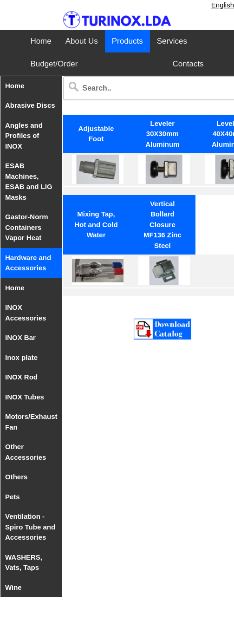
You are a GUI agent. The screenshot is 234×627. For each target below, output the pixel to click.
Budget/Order (54, 63)
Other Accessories (25, 452)
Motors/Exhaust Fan (31, 421)
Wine (13, 587)
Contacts (188, 63)
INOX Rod (21, 377)
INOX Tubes (24, 397)
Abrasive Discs (30, 105)
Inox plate (21, 357)
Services (172, 41)
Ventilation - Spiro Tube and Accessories (30, 526)
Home (40, 41)
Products (127, 41)
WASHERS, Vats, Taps (23, 562)
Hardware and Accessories (28, 263)
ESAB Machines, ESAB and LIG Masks (28, 181)
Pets (12, 497)
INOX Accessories (25, 312)
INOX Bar (20, 337)
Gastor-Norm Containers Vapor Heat (26, 227)
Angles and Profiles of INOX (24, 135)
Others (16, 477)
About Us (81, 41)
